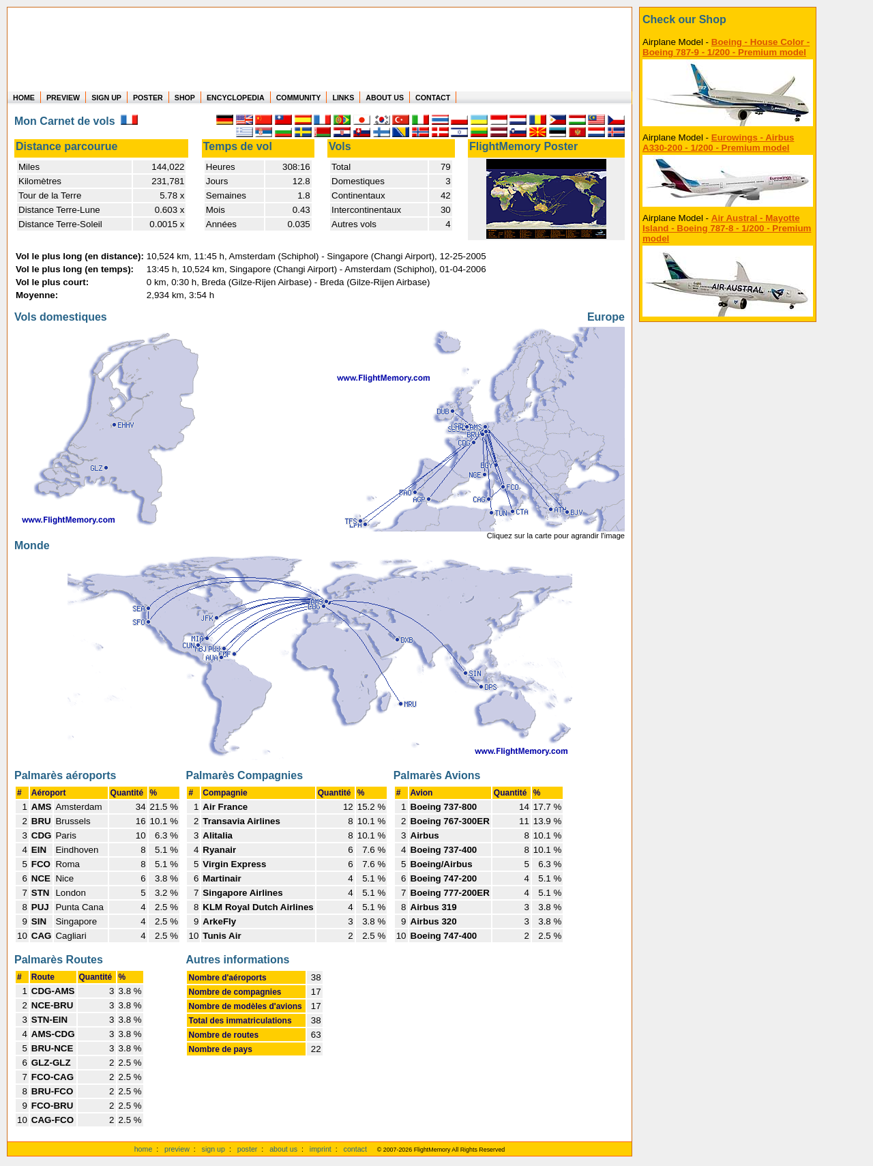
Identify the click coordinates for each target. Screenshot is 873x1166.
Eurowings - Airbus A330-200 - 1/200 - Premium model (718, 142)
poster (247, 1149)
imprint (320, 1149)
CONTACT (432, 97)
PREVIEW (63, 97)
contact (355, 1149)
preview (177, 1149)
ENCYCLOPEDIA (236, 97)
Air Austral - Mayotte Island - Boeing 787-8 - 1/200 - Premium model (726, 228)
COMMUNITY (298, 97)
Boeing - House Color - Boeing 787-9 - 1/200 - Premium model (726, 47)
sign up (213, 1149)
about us (283, 1149)
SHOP (185, 97)
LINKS (343, 97)
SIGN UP (106, 97)
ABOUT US (385, 97)
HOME (24, 97)
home (143, 1149)
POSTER (148, 97)
